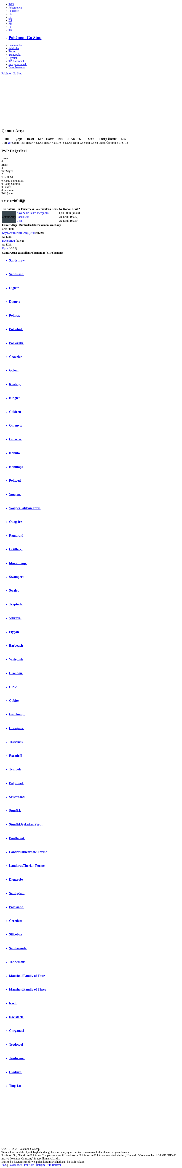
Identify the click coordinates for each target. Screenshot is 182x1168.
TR (10, 29)
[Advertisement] (91, 100)
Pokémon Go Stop (11, 73)
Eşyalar (13, 57)
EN (10, 13)
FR (10, 23)
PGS (4, 1164)
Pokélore (29, 1164)
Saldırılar (14, 48)
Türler (12, 51)
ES (10, 20)
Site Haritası (54, 1164)
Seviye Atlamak (18, 64)
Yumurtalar (15, 54)
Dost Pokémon (17, 67)
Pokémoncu (15, 1164)
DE (10, 17)
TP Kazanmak (17, 61)
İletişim (40, 1164)
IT (10, 26)
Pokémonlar (15, 45)
